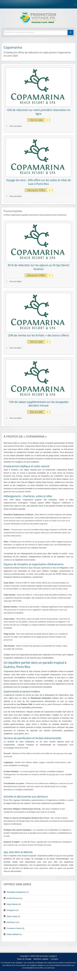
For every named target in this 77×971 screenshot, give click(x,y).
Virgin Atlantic (12, 904)
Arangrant (11, 910)
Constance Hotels (14, 928)
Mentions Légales (41, 959)
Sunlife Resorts (13, 898)
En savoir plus (49, 968)
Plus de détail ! (14, 126)
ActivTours (11, 922)
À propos (54, 959)
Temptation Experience (16, 892)
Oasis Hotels (12, 916)
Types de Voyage (24, 959)
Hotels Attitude (13, 934)
